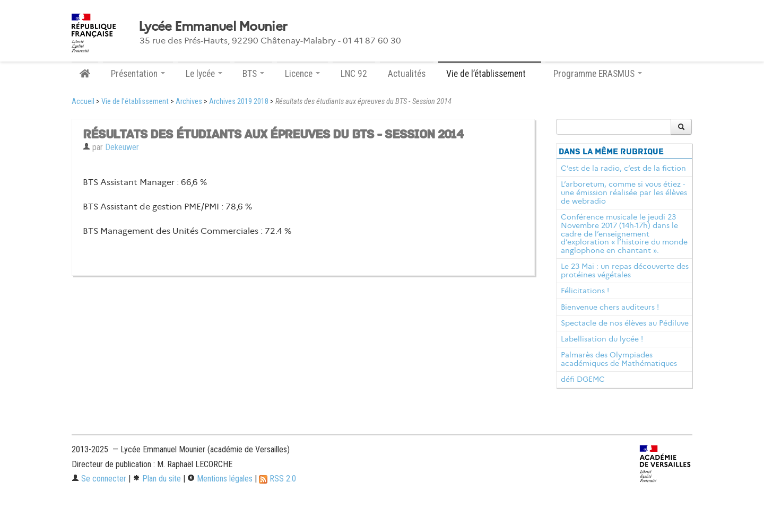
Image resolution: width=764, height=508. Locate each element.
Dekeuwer (122, 147)
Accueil (83, 101)
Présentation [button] (138, 73)
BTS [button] (253, 73)
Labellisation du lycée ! (602, 339)
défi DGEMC (583, 379)
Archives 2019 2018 (238, 101)
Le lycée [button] (204, 73)
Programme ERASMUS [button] (597, 73)
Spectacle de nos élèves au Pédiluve (625, 323)
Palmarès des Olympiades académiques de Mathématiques (619, 359)
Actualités (407, 73)
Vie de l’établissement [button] (489, 73)
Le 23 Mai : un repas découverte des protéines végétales (625, 270)
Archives (189, 101)
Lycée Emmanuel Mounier (212, 26)
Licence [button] (302, 73)
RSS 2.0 (277, 479)
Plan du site (157, 479)
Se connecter (99, 479)
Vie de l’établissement (135, 101)
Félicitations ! (585, 290)
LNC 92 (354, 73)
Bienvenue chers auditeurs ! (610, 307)
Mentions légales (220, 479)
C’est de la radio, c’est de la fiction (623, 168)
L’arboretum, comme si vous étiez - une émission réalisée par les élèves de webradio (624, 192)
